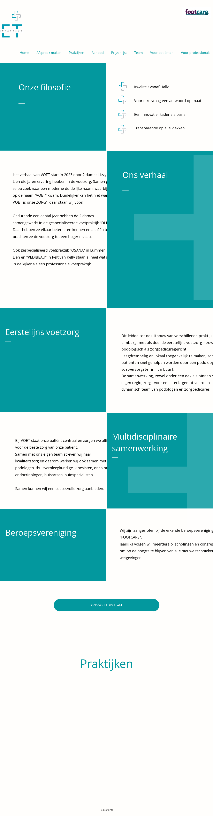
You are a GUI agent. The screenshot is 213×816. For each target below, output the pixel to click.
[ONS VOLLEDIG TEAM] (107, 605)
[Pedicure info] (106, 810)
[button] (119, 51)
